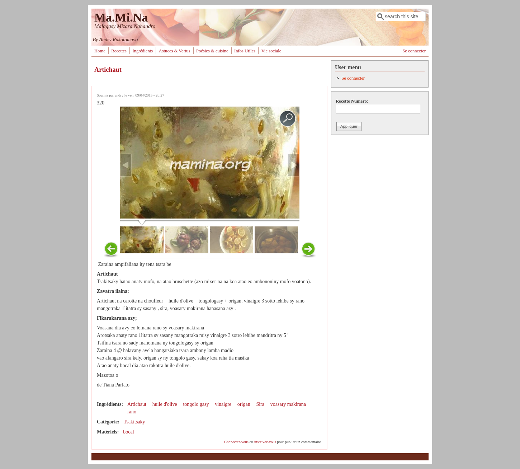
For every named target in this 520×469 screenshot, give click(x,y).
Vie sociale (271, 50)
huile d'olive (164, 404)
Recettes (119, 50)
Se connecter (414, 50)
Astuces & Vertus (174, 50)
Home (99, 50)
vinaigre (223, 404)
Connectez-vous (236, 442)
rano (131, 411)
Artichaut (136, 404)
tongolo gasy (196, 404)
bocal (128, 432)
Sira (260, 404)
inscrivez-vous (265, 442)
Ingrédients (142, 50)
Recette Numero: (352, 101)
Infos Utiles (244, 50)
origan (243, 404)
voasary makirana (288, 404)
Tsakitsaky (134, 422)
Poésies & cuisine (212, 50)
